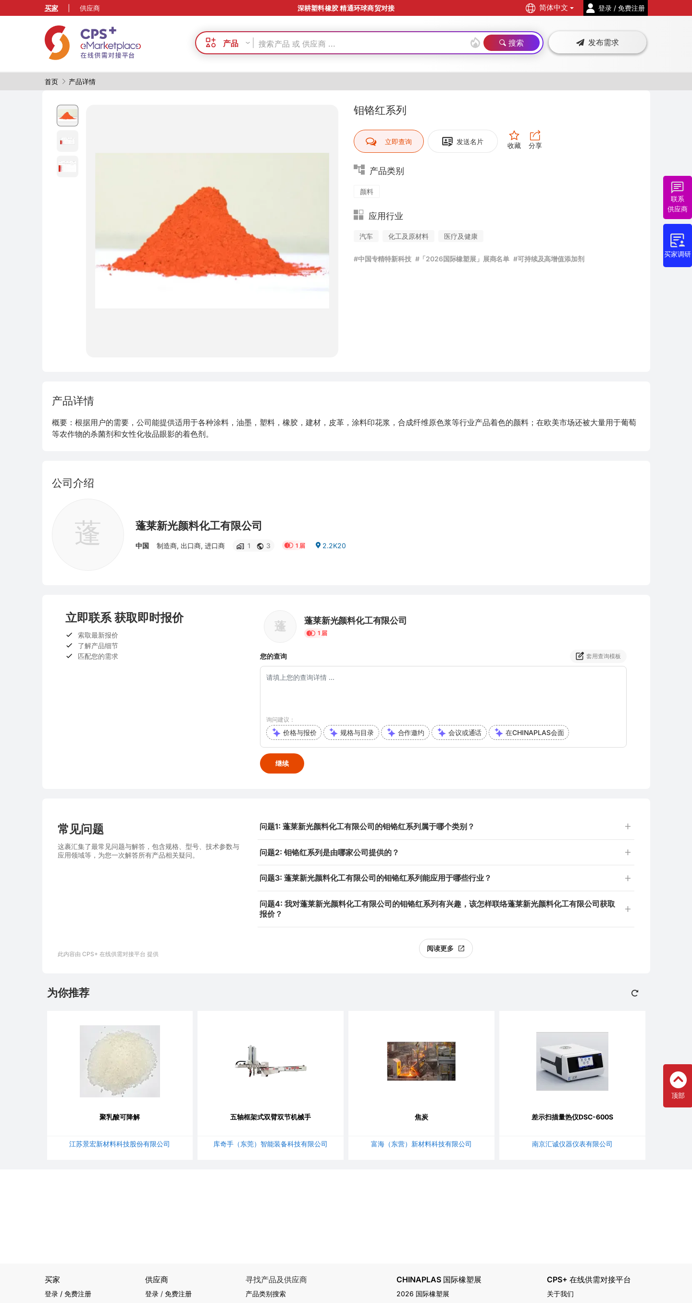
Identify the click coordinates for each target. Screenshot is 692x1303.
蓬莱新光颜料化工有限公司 (199, 525)
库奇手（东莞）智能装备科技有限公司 (270, 1144)
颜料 (366, 191)
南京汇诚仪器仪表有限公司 (572, 1144)
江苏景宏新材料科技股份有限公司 (119, 1144)
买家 (51, 8)
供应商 (90, 8)
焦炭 (421, 1117)
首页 (51, 81)
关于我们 (560, 1294)
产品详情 (82, 81)
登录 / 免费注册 (68, 1294)
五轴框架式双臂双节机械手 (270, 1117)
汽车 (366, 236)
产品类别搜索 (266, 1294)
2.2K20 (330, 545)
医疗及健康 (461, 236)
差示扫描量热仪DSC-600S (572, 1117)
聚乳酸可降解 (119, 1117)
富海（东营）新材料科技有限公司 (421, 1144)
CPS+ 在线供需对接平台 (589, 1279)
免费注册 (178, 1294)
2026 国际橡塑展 (422, 1294)
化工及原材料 (408, 236)
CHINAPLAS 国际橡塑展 (439, 1279)
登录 (152, 1294)
